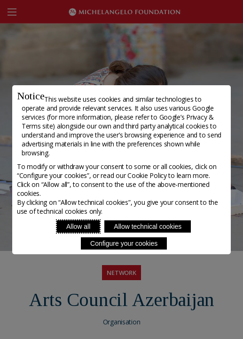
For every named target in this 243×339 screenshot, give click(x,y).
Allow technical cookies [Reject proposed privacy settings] (147, 226)
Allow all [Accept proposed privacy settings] (78, 226)
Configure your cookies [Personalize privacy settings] (123, 243)
